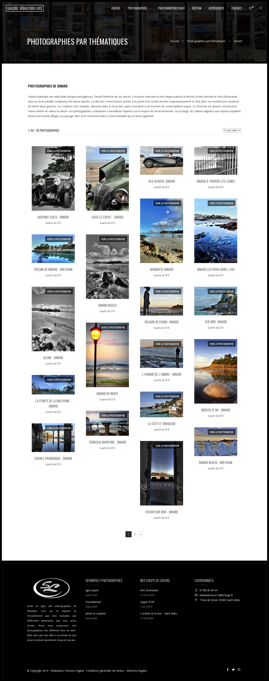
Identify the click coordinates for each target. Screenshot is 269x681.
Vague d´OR (147, 602)
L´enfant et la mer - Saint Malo (158, 613)
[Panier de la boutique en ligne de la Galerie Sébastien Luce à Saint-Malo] (250, 8)
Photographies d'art (171, 8)
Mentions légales (136, 670)
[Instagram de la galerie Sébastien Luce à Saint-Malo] (239, 670)
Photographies (137, 8)
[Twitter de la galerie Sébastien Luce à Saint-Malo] (234, 670)
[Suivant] (141, 534)
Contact (236, 8)
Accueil (115, 8)
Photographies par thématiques (206, 41)
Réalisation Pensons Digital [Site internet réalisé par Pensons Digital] (67, 670)
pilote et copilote (96, 613)
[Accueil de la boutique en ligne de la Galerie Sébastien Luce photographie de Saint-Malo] (25, 8)
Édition (196, 8)
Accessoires (216, 8)
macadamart (93, 602)
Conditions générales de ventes (105, 670)
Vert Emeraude (149, 590)
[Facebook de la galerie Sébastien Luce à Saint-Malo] (228, 670)
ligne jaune (92, 590)
